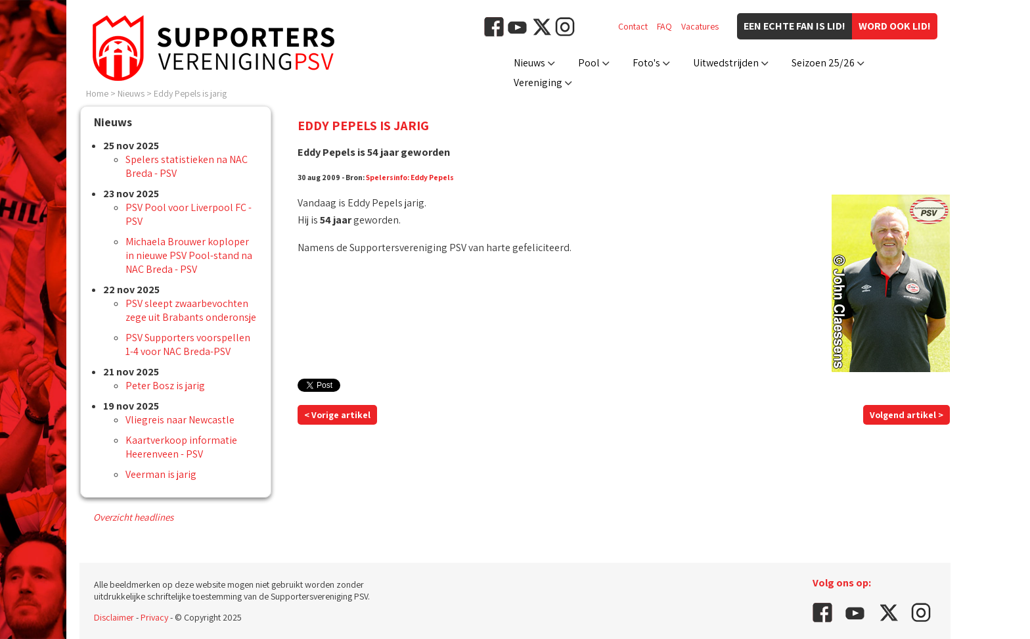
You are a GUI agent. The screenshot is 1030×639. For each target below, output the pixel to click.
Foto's (646, 63)
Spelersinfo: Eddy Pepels (410, 177)
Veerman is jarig (160, 474)
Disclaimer (114, 617)
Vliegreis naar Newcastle (180, 420)
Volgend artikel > (906, 415)
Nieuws (529, 63)
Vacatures (700, 26)
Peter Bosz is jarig (165, 385)
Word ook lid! (895, 26)
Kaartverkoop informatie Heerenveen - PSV (181, 447)
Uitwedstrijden (726, 63)
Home (97, 93)
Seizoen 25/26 (823, 63)
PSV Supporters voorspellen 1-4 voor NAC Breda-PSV (187, 344)
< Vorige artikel (337, 415)
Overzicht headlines (133, 517)
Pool (589, 63)
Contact (633, 26)
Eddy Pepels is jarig (190, 93)
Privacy (154, 617)
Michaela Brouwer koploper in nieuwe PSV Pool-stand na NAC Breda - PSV (188, 255)
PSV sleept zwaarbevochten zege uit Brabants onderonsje (190, 310)
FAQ (664, 26)
